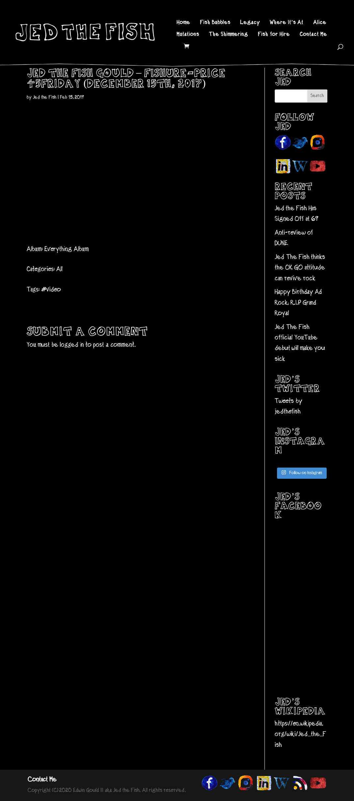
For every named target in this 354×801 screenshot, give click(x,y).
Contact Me (313, 34)
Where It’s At (286, 23)
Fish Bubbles (215, 23)
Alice (319, 23)
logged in (72, 345)
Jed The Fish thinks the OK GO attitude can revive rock (300, 268)
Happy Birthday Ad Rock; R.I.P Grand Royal (298, 302)
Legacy (250, 23)
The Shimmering (228, 34)
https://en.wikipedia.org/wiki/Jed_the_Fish (300, 734)
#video (51, 290)
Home (183, 23)
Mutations (188, 34)
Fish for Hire (274, 34)
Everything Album (66, 249)
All (59, 269)
